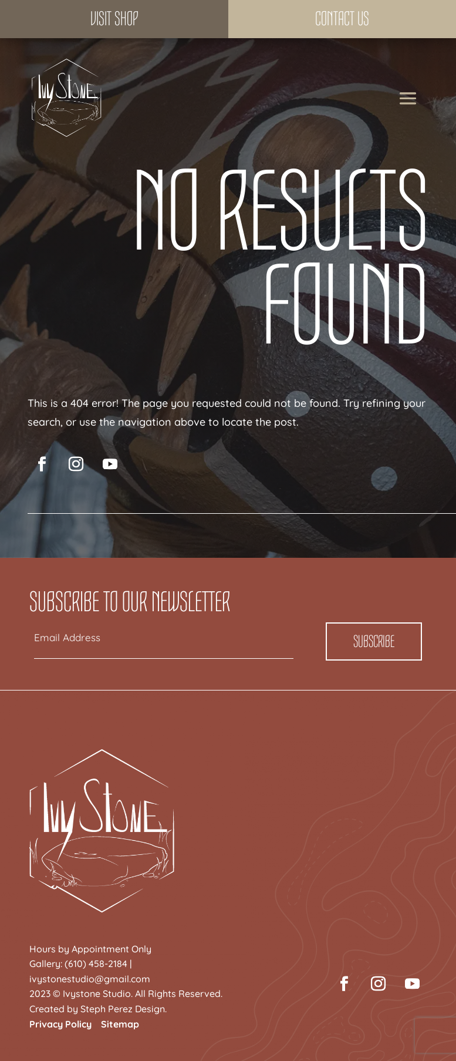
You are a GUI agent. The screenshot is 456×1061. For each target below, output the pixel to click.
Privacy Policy (60, 1024)
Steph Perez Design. (123, 1009)
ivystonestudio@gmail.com (89, 979)
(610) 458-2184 (96, 963)
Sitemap (120, 1024)
